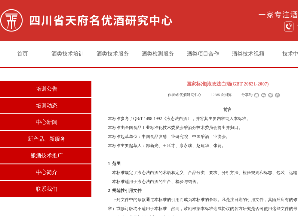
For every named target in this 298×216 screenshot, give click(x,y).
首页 (22, 54)
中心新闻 (46, 122)
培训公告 (46, 89)
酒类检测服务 (158, 54)
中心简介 (46, 172)
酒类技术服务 (113, 54)
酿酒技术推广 (46, 155)
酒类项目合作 (203, 54)
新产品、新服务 (47, 139)
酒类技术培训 (67, 54)
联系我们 (46, 189)
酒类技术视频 (248, 54)
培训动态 (46, 106)
